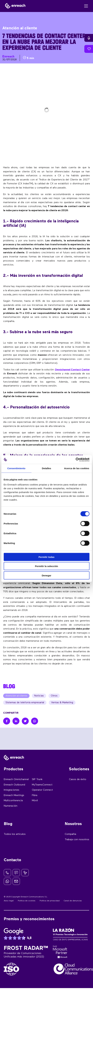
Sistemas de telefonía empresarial (25, 702)
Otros (54, 696)
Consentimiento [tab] (16, 468)
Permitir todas (46, 557)
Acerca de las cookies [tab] (76, 468)
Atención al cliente (16, 696)
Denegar (46, 575)
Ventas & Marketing (62, 702)
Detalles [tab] (46, 468)
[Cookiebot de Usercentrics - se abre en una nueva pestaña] (75, 460)
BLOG (9, 686)
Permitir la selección (46, 566)
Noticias (39, 696)
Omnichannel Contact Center (72, 369)
